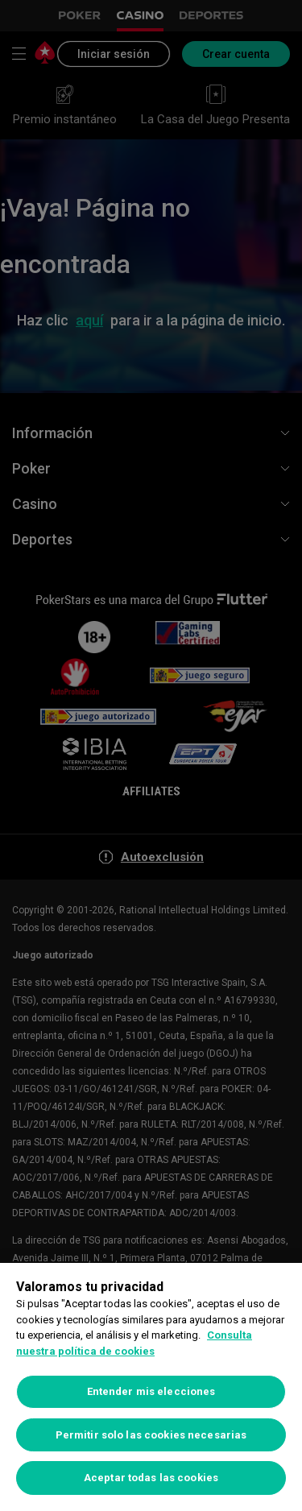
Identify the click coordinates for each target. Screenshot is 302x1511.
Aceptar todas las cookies (151, 1478)
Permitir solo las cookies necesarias (151, 1435)
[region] (151, 1387)
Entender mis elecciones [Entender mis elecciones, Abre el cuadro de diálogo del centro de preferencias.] (151, 1391)
